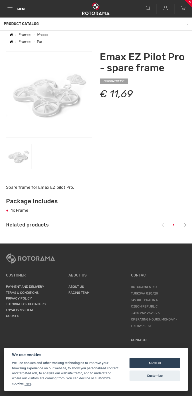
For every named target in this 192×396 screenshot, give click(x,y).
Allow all (154, 363)
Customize (155, 376)
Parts (41, 42)
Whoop (42, 35)
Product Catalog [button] (96, 24)
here (27, 383)
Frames (25, 35)
